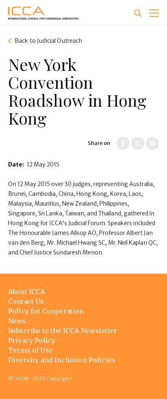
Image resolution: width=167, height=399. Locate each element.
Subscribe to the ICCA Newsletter (62, 331)
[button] (153, 13)
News (17, 321)
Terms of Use (30, 350)
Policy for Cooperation (46, 311)
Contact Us (26, 301)
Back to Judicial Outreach (48, 40)
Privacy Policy (31, 340)
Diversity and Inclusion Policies (61, 360)
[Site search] (137, 13)
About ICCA (26, 291)
